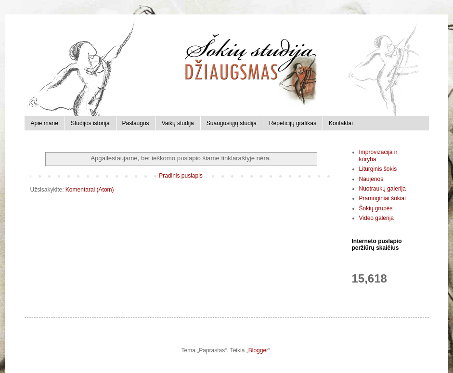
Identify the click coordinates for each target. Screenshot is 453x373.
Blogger (258, 350)
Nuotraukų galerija (382, 188)
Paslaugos (135, 123)
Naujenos (371, 179)
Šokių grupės (376, 208)
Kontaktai (341, 123)
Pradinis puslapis (181, 175)
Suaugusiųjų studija (232, 123)
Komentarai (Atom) (89, 189)
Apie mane (44, 123)
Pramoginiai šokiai (382, 198)
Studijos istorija (90, 123)
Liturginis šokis (378, 169)
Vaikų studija (178, 123)
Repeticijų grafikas (292, 123)
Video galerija (376, 218)
